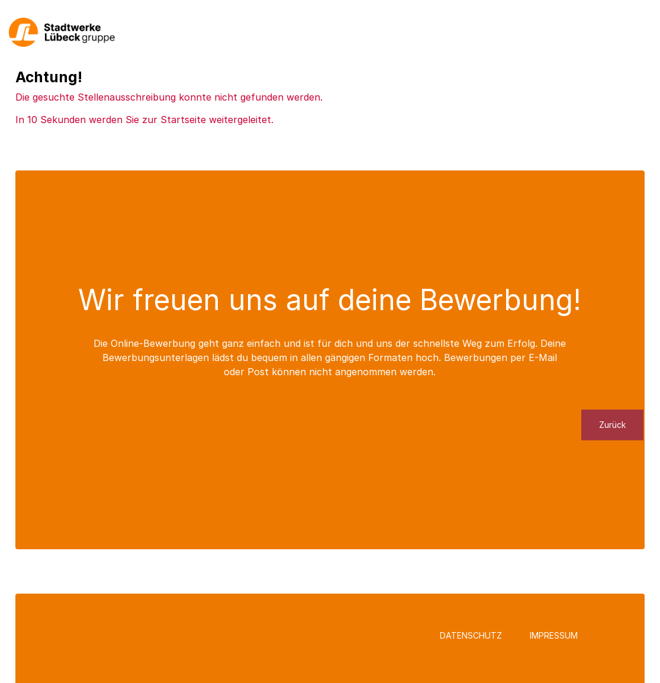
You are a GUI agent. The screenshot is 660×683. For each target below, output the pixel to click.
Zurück (612, 425)
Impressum (554, 635)
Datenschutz (471, 635)
